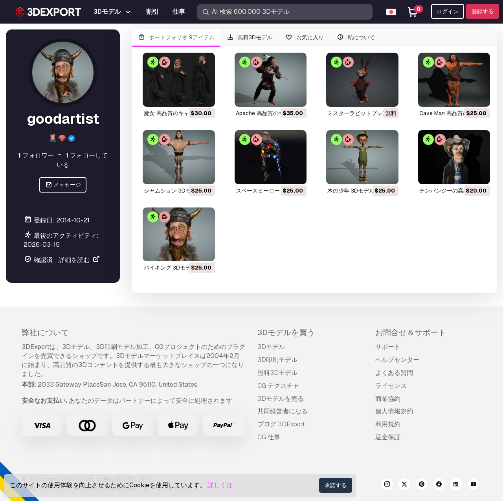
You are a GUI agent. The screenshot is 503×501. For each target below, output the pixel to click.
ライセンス (391, 386)
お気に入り (304, 37)
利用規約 (387, 424)
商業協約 (387, 399)
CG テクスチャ (278, 386)
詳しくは (220, 485)
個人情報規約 (394, 411)
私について (355, 37)
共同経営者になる (282, 411)
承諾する (336, 485)
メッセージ (63, 185)
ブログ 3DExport (281, 424)
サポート (387, 347)
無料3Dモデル (250, 37)
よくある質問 (394, 373)
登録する (483, 11)
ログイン (448, 11)
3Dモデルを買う (286, 332)
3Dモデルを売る (280, 399)
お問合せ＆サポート (410, 332)
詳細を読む (79, 260)
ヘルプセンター (397, 360)
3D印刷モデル (277, 360)
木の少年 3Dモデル (350, 190)
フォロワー (36, 155)
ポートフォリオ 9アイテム (176, 37)
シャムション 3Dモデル (173, 190)
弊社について (45, 332)
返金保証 (387, 437)
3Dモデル (271, 347)
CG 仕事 (268, 437)
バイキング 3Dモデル (170, 267)
